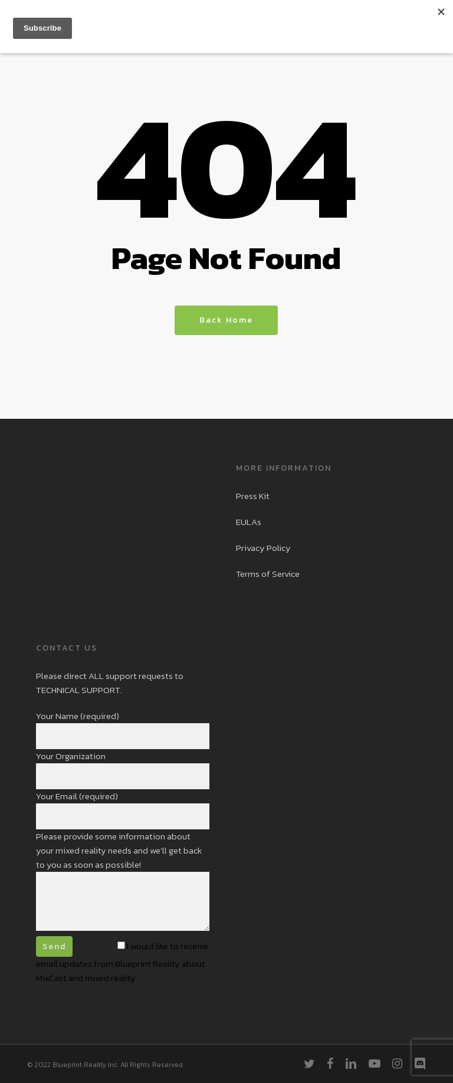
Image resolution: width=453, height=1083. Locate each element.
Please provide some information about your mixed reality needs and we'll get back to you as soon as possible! (122, 882)
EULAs (248, 522)
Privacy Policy (263, 547)
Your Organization (122, 769)
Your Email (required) (122, 809)
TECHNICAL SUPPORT (78, 690)
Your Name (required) (122, 729)
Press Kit (253, 496)
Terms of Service (268, 573)
